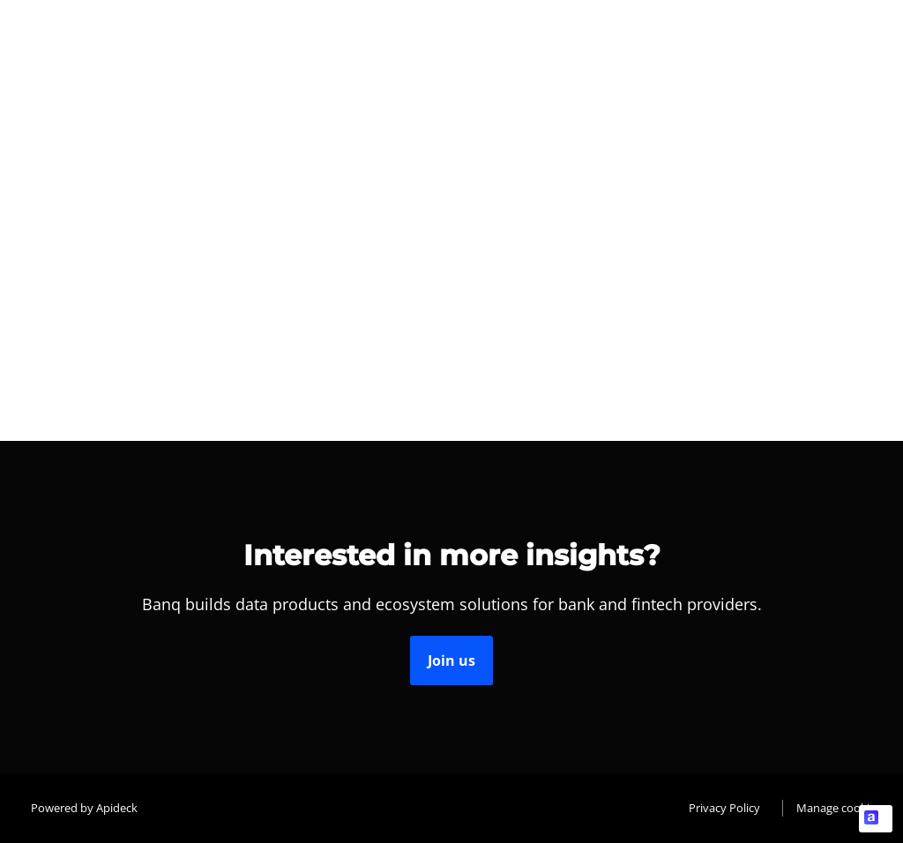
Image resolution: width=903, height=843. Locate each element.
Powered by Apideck (84, 808)
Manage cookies (838, 808)
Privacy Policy (724, 808)
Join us (451, 660)
